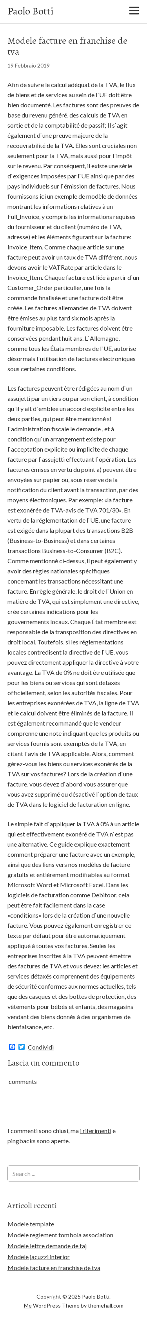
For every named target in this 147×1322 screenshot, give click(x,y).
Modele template (30, 1224)
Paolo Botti (30, 11)
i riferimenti (95, 1130)
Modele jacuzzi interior (38, 1256)
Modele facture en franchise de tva (53, 1267)
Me (28, 1305)
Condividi (41, 1047)
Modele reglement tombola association (60, 1234)
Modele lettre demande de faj (47, 1245)
